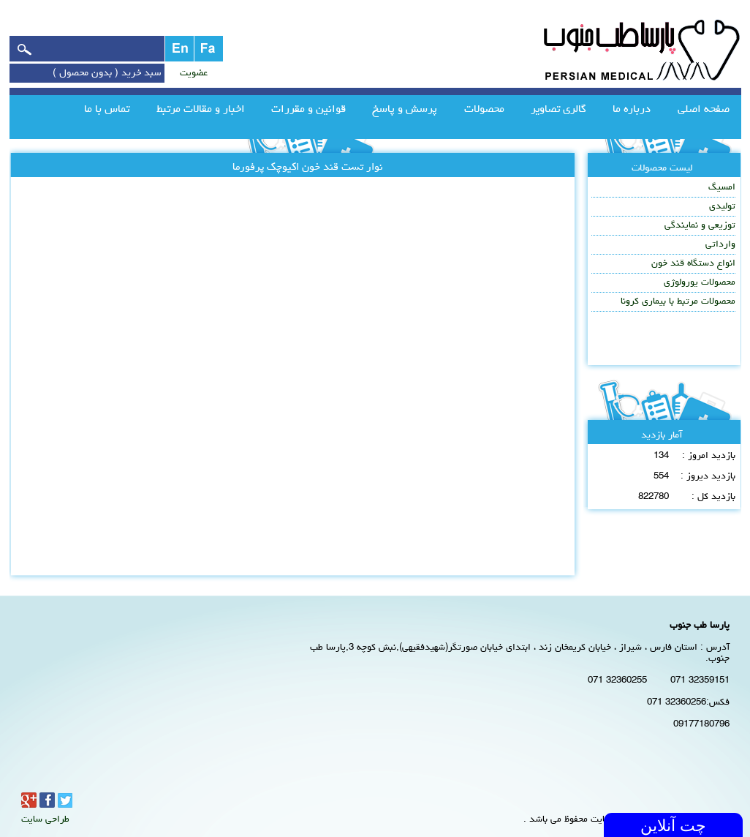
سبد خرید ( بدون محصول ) (107, 73)
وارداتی (720, 244)
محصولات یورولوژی (699, 282)
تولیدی (722, 206)
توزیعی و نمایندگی (699, 225)
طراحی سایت (45, 819)
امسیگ (721, 187)
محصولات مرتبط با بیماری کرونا (678, 301)
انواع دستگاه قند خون (693, 263)
